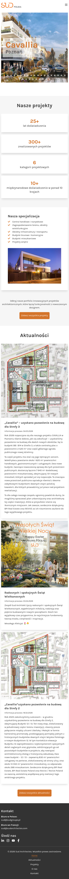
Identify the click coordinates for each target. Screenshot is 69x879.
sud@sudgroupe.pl (10, 820)
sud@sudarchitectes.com (14, 828)
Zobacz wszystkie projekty (34, 315)
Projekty (34, 864)
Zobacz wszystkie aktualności (34, 792)
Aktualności (34, 860)
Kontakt (35, 873)
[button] (4, 75)
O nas (34, 869)
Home (34, 855)
